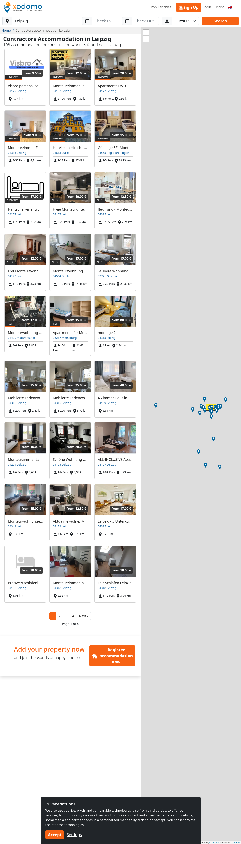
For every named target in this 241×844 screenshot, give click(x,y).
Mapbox (236, 842)
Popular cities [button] (161, 7)
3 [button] (66, 616)
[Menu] (231, 7)
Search (220, 21)
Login (207, 7)
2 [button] (59, 616)
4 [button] (73, 616)
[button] (84, 616)
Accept (55, 834)
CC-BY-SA (214, 842)
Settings (74, 834)
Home (6, 30)
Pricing (219, 7)
